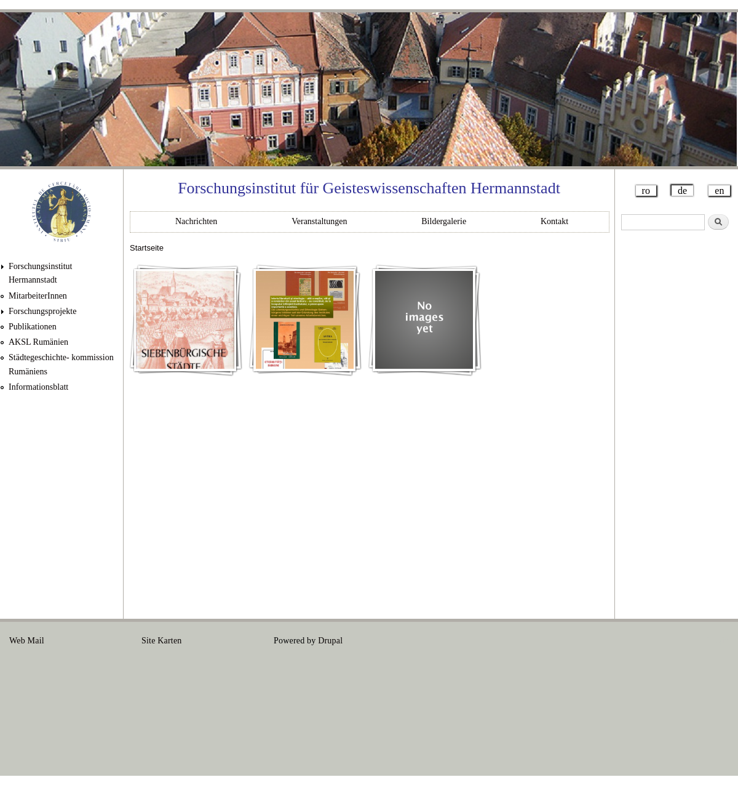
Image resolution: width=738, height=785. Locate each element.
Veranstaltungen (319, 221)
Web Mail (26, 640)
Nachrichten (196, 221)
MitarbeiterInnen (38, 295)
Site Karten (161, 640)
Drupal (330, 640)
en (719, 190)
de (682, 190)
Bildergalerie (443, 221)
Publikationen (33, 326)
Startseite (147, 247)
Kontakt (554, 221)
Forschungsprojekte (42, 311)
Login (718, 640)
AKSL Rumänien (38, 342)
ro (646, 190)
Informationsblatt (38, 387)
